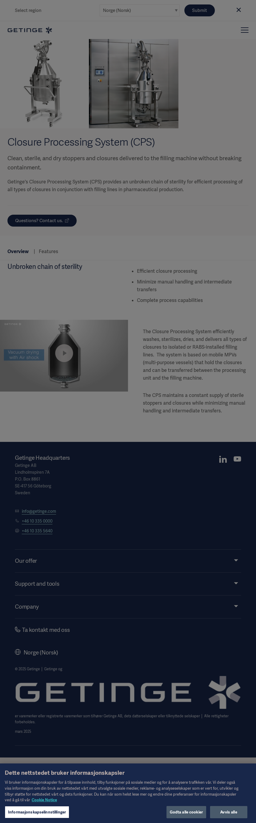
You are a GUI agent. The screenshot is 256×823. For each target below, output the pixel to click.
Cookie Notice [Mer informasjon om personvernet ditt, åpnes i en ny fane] (44, 802)
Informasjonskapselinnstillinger (37, 815)
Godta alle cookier (186, 815)
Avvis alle (228, 815)
